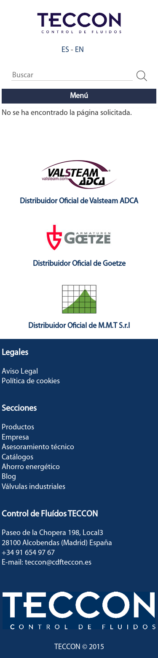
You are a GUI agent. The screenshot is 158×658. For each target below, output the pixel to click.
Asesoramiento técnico (38, 447)
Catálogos (17, 457)
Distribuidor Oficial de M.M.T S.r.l (79, 326)
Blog (9, 477)
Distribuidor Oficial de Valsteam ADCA (79, 201)
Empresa (15, 438)
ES (65, 50)
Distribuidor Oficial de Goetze (79, 264)
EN (79, 50)
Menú (79, 96)
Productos (18, 427)
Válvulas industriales (33, 487)
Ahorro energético (31, 467)
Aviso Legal (20, 372)
